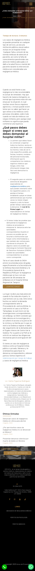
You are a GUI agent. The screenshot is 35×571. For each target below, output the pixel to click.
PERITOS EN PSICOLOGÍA (18, 517)
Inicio (15, 16)
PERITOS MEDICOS (19, 524)
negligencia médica (18, 186)
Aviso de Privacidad (23, 564)
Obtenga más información (17, 453)
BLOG (19, 16)
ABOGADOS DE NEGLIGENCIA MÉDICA (18, 511)
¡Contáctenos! (13, 286)
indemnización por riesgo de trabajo (17, 358)
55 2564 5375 (17, 486)
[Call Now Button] (4, 567)
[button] (31, 567)
